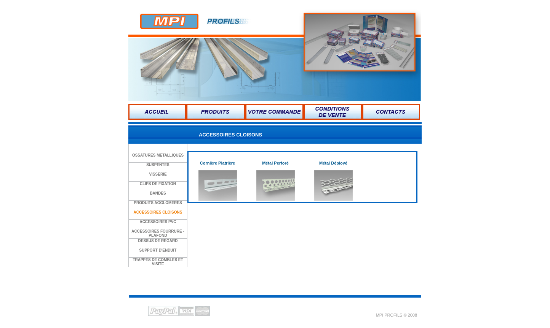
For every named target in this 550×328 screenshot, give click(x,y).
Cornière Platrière (217, 163)
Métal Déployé (333, 163)
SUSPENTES (157, 165)
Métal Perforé (275, 163)
